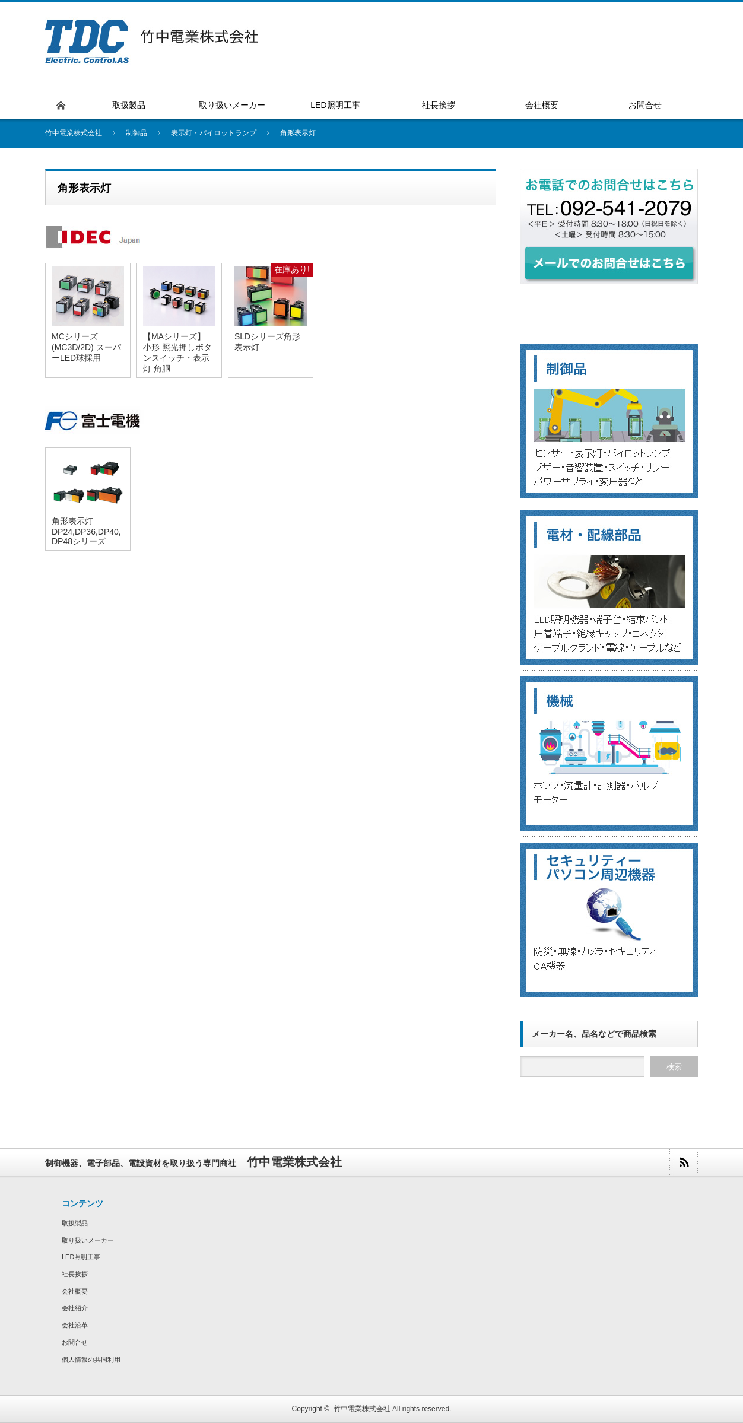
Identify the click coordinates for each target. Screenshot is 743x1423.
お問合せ (75, 1342)
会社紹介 (75, 1307)
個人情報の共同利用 (91, 1359)
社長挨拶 (75, 1274)
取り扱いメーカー (88, 1240)
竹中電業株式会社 (362, 1409)
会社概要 (75, 1291)
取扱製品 (75, 1223)
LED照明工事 (81, 1256)
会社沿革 (75, 1325)
